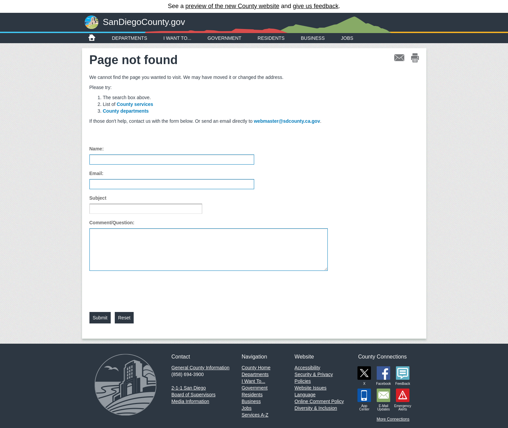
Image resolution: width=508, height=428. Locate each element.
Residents (271, 38)
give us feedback (316, 6)
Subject (98, 198)
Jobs (347, 38)
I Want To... (177, 38)
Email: (96, 173)
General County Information (200, 367)
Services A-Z (255, 415)
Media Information (190, 401)
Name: (96, 148)
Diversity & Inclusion (316, 408)
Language (305, 394)
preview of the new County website (232, 6)
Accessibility (307, 367)
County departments (126, 111)
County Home (256, 367)
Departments (130, 38)
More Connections (393, 419)
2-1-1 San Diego (188, 388)
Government (224, 38)
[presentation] (140, 287)
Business (313, 38)
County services (135, 104)
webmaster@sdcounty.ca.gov (287, 121)
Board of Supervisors (193, 394)
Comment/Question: (112, 222)
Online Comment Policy (319, 401)
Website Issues (311, 388)
